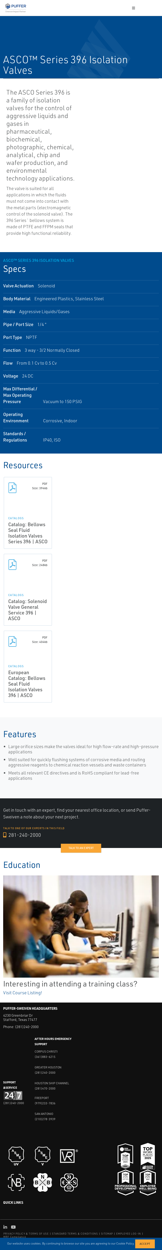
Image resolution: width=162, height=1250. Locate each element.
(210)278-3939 (45, 1119)
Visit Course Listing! (22, 992)
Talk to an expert (81, 848)
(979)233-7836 (45, 1103)
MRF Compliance (14, 1236)
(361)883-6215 (45, 1056)
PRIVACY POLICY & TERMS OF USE (26, 1233)
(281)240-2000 (27, 1026)
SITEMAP (107, 1233)
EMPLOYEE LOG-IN (128, 1233)
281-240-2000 (22, 835)
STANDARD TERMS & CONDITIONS (75, 1233)
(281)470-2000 (45, 1088)
